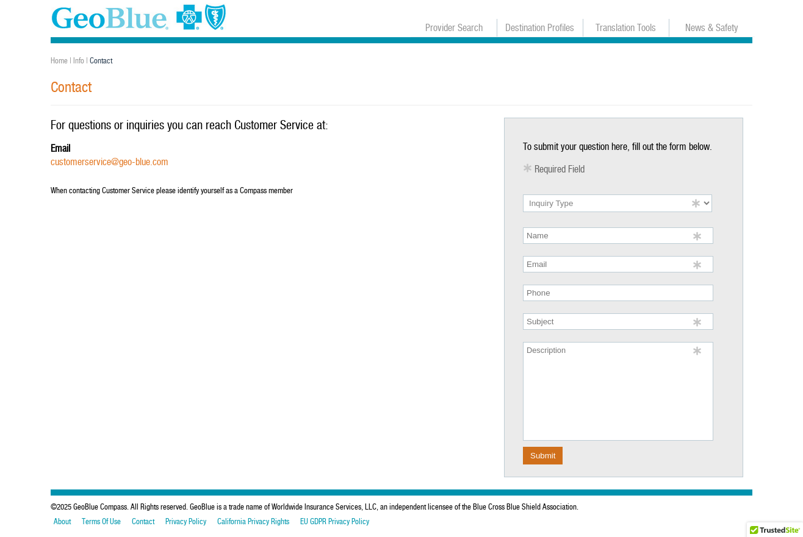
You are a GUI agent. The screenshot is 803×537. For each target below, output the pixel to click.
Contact (143, 522)
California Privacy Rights (253, 522)
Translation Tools (626, 28)
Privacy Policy (185, 522)
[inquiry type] (617, 203)
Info (78, 60)
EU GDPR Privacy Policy (334, 522)
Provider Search (454, 28)
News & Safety (711, 28)
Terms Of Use (101, 522)
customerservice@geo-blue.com (109, 162)
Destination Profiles (539, 28)
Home (59, 60)
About (62, 522)
